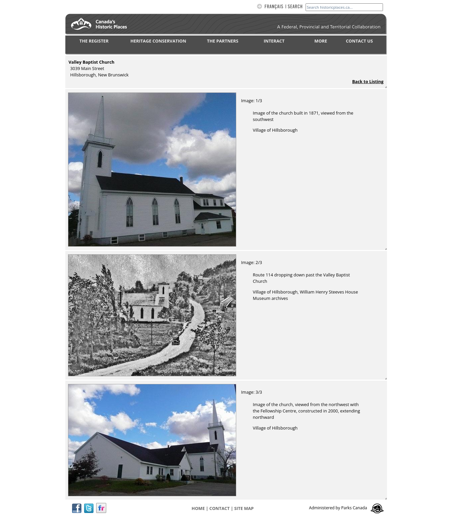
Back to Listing (368, 81)
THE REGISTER (94, 41)
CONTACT (219, 508)
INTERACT (274, 41)
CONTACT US (359, 41)
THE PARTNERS (222, 41)
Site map (244, 508)
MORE (320, 41)
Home (198, 508)
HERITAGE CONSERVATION (158, 41)
